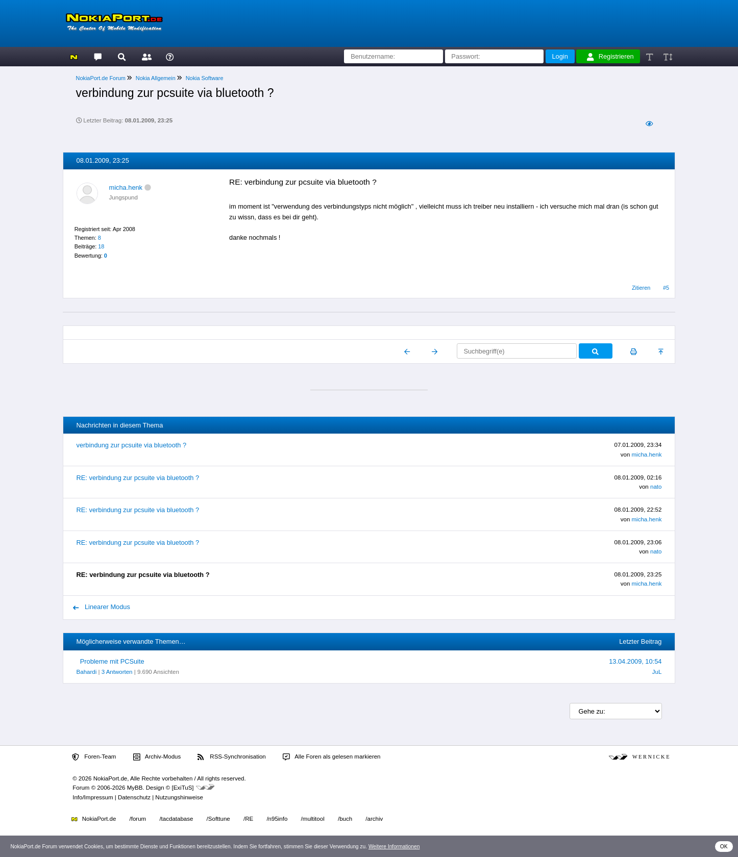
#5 (666, 288)
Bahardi (87, 672)
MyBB (135, 788)
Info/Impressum (92, 797)
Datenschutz (134, 797)
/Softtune (218, 819)
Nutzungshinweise (179, 797)
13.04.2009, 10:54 (635, 661)
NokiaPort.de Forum (101, 78)
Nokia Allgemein (156, 78)
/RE (248, 819)
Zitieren (641, 288)
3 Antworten (117, 672)
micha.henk (125, 187)
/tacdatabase (176, 819)
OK (724, 846)
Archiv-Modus (157, 757)
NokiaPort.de (93, 819)
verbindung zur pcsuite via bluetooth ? (132, 445)
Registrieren (610, 57)
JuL (657, 672)
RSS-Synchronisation (231, 757)
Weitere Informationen (394, 846)
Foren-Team (94, 757)
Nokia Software (205, 78)
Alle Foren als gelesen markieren (332, 757)
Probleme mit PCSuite (112, 661)
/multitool (313, 819)
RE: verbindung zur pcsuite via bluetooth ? (138, 478)
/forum (138, 819)
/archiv (374, 819)
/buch (345, 819)
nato (655, 487)
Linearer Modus (101, 607)
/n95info (276, 819)
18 (101, 246)
